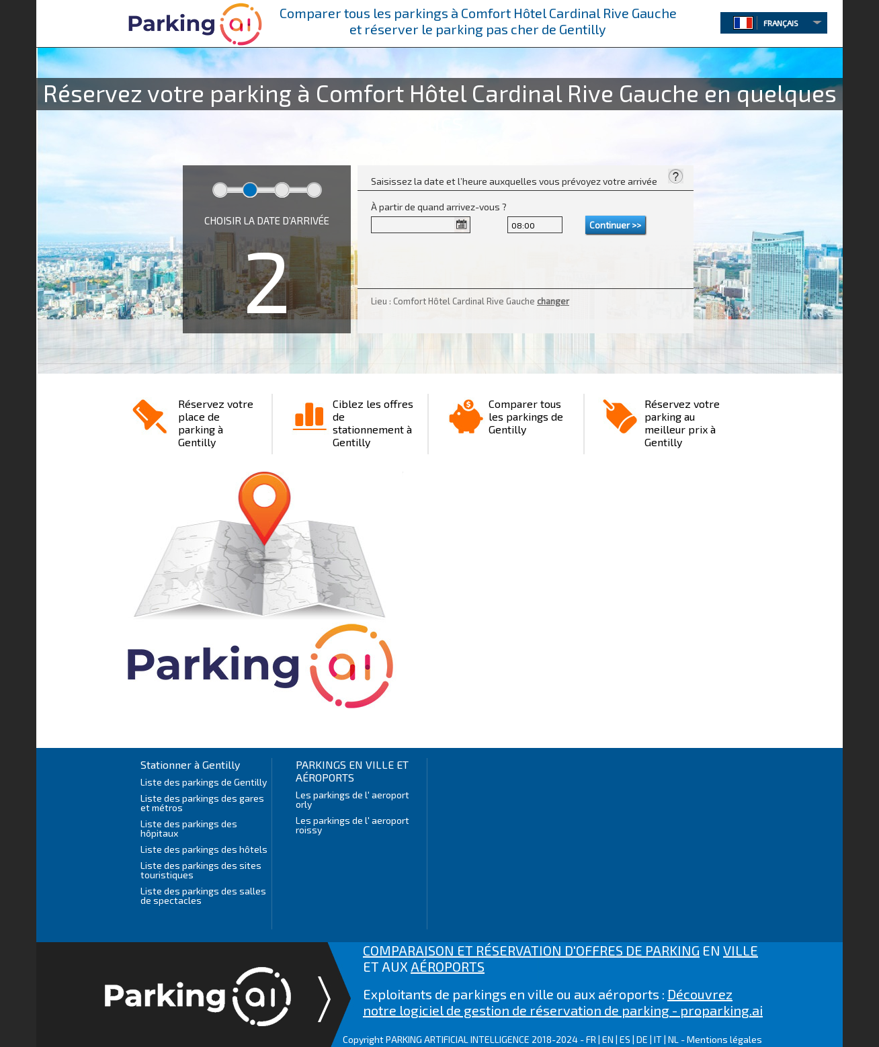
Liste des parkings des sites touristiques (200, 870)
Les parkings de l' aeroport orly (352, 799)
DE (642, 1039)
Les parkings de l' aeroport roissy (352, 824)
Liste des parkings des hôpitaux (188, 828)
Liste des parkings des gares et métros (202, 802)
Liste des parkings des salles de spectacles (203, 895)
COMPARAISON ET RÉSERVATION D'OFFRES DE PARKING (531, 950)
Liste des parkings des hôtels (203, 849)
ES (625, 1039)
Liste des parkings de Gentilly (203, 782)
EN (608, 1039)
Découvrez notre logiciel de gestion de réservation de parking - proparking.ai (563, 1002)
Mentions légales (724, 1039)
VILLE (740, 950)
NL (673, 1039)
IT (658, 1039)
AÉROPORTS (448, 966)
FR (591, 1039)
